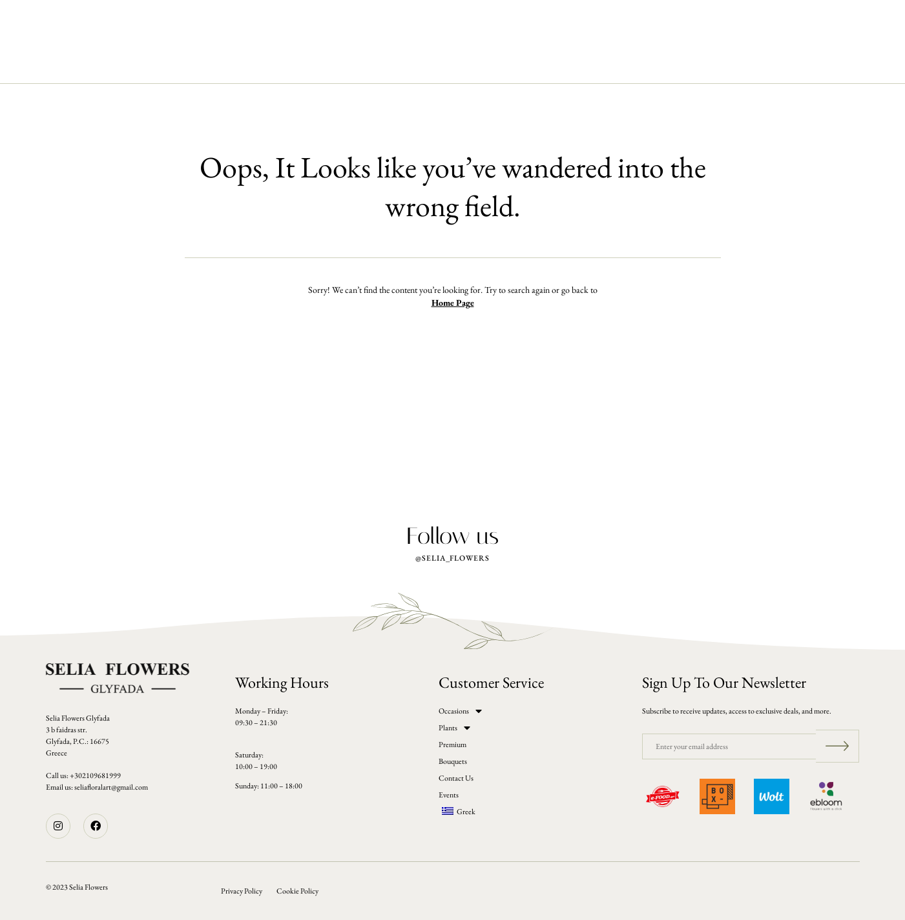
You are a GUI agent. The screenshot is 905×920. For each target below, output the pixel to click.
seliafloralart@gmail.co (108, 787)
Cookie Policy (297, 891)
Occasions (264, 62)
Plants (325, 62)
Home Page (453, 302)
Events (580, 62)
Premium (381, 62)
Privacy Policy (241, 891)
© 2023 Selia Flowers (77, 887)
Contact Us (516, 62)
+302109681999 (95, 775)
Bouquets (445, 62)
